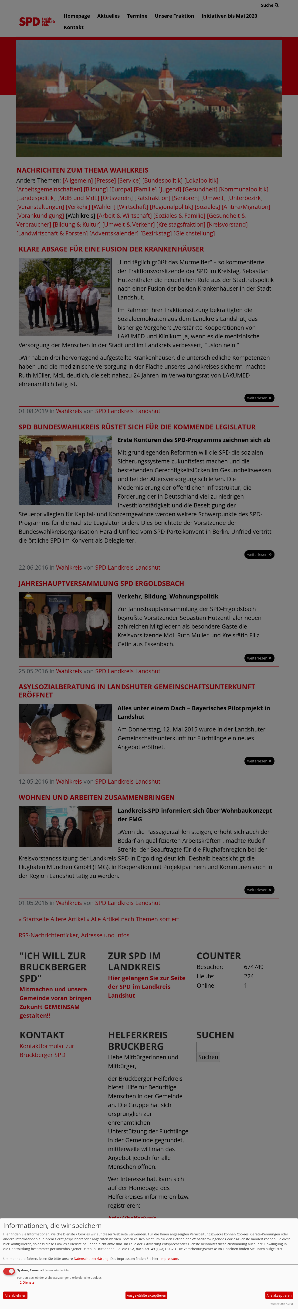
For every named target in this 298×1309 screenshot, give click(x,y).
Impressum (169, 1258)
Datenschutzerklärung (91, 1258)
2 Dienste (25, 1282)
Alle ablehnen (15, 1295)
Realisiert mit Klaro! (281, 1303)
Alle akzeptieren (279, 1295)
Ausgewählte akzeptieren (146, 1295)
